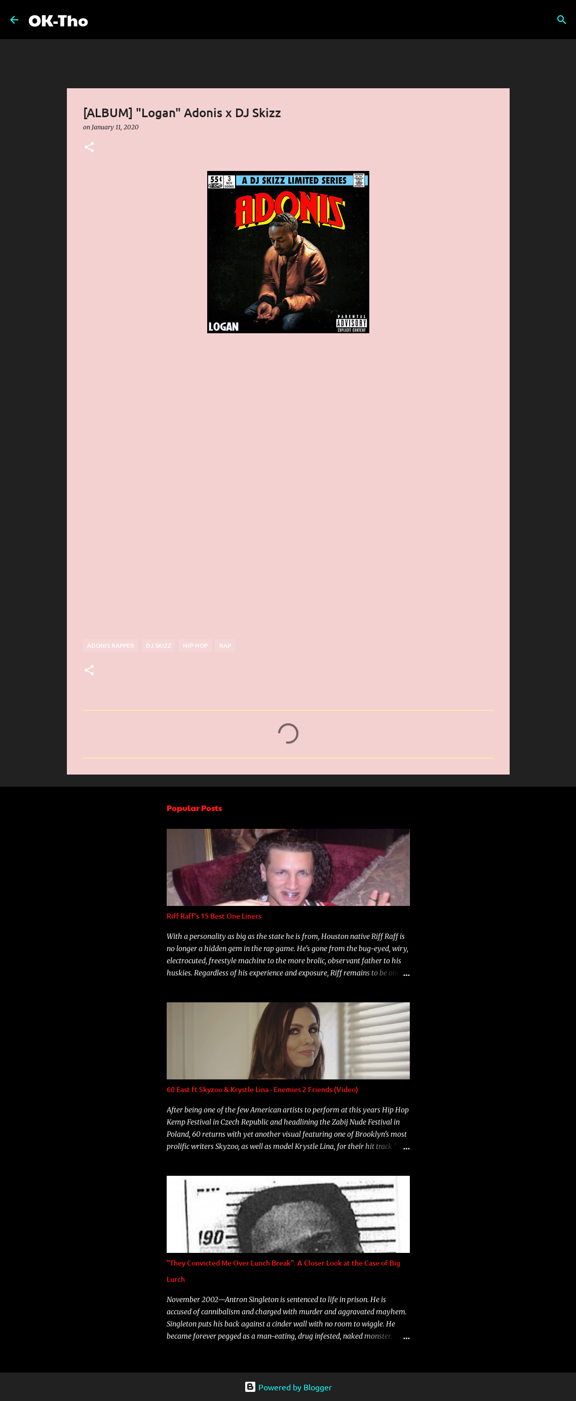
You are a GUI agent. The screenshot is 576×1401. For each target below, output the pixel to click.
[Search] (102, 20)
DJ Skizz (158, 645)
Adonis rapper (110, 645)
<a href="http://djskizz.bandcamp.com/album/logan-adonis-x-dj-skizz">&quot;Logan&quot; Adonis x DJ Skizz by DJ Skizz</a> (171, 512)
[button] (89, 148)
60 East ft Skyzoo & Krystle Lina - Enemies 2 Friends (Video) (262, 1089)
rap (225, 645)
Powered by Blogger (288, 1387)
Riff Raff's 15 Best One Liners (214, 916)
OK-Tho (58, 19)
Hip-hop (195, 645)
